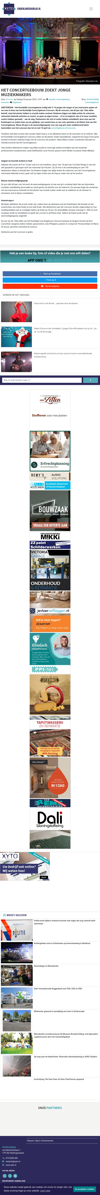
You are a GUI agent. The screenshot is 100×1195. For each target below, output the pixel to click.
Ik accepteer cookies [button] (84, 1189)
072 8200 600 (12, 1158)
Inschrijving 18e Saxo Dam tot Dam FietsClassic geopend (59, 1079)
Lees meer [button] (45, 1191)
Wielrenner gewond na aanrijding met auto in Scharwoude (59, 1011)
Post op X (50, 280)
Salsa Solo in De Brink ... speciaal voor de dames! (56, 303)
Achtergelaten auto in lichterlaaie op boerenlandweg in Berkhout (62, 943)
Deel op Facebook (50, 273)
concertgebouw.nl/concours (63, 128)
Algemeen (17, 102)
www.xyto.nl (11, 1165)
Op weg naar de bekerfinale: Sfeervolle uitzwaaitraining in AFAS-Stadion (65, 1056)
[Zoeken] (90, 380)
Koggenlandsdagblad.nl (29, 8)
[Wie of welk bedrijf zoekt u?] (42, 380)
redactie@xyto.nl (13, 1161)
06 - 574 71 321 (60, 260)
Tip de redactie (50, 286)
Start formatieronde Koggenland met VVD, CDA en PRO (58, 988)
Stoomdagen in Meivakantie (46, 966)
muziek (52, 99)
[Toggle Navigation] (91, 9)
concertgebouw (63, 99)
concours (5, 102)
